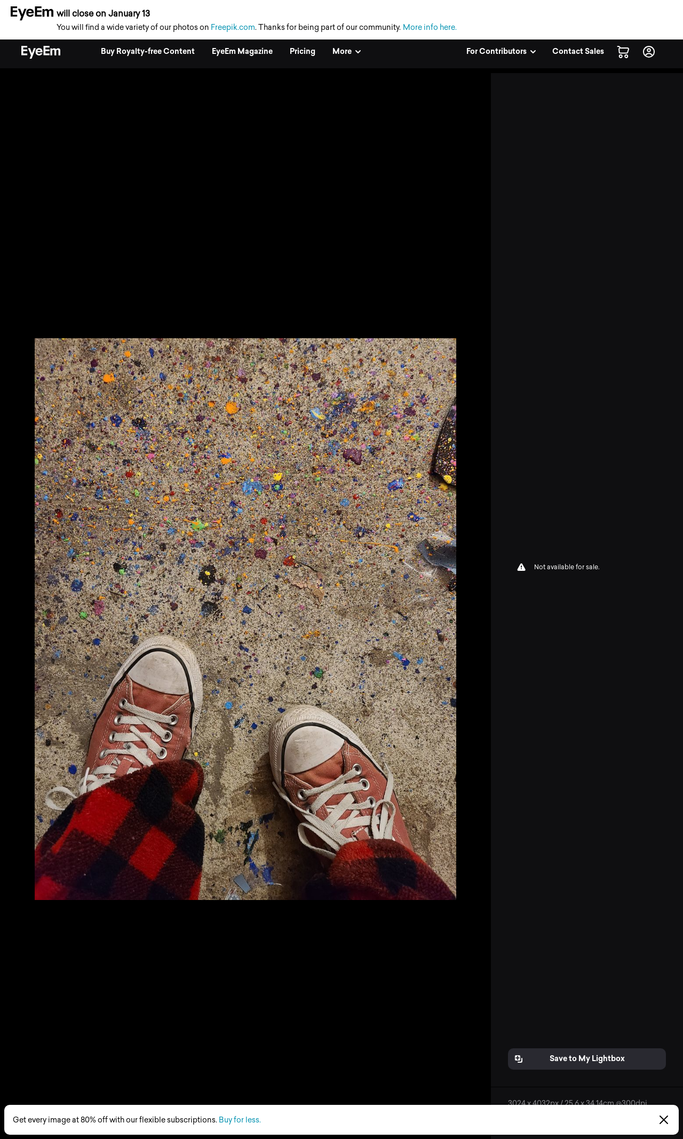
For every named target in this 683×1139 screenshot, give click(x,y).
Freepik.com (233, 27)
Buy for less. (240, 1120)
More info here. (430, 27)
